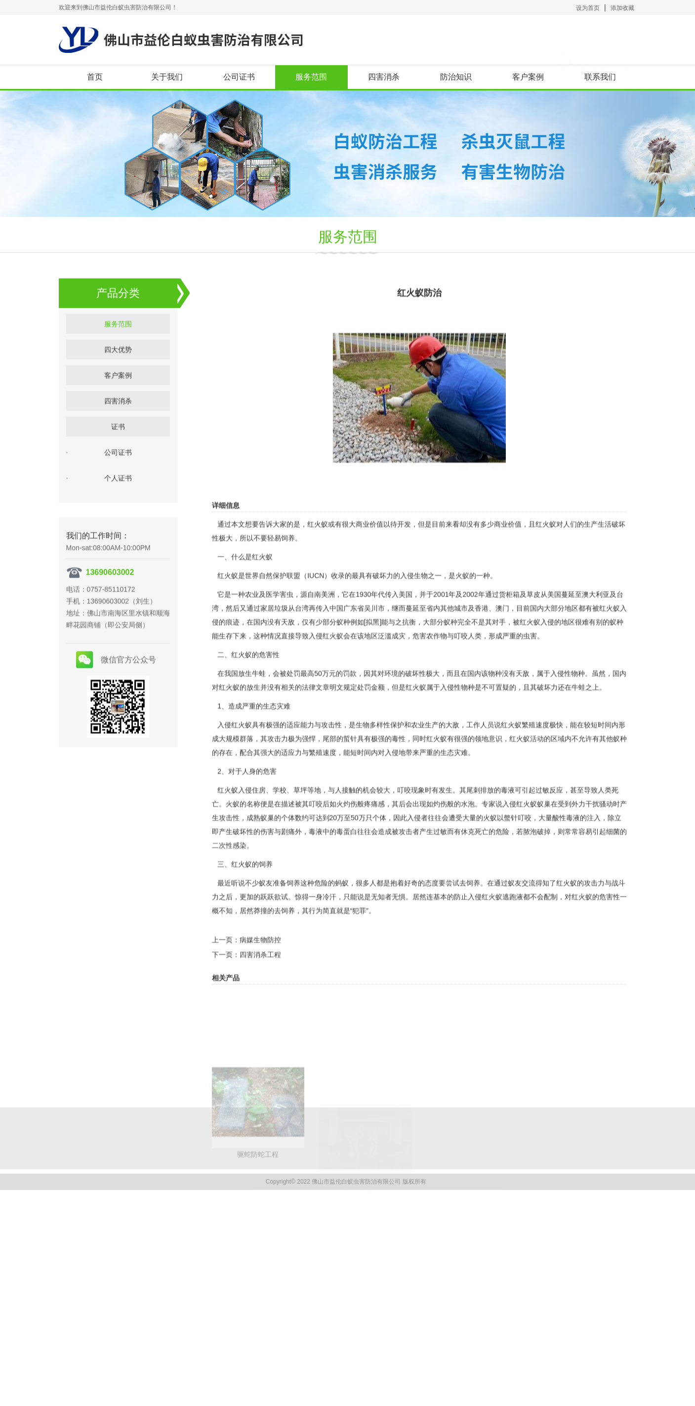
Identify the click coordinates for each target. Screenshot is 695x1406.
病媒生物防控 (260, 981)
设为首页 (588, 7)
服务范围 (311, 77)
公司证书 (239, 77)
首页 (95, 77)
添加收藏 (622, 7)
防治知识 (456, 77)
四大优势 (118, 373)
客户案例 (528, 77)
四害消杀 (384, 77)
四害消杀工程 (260, 996)
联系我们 (600, 77)
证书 (118, 450)
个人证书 (118, 502)
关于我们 (167, 77)
